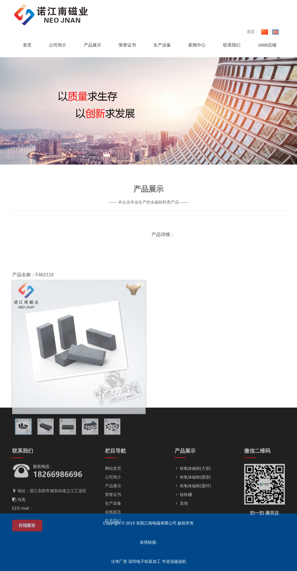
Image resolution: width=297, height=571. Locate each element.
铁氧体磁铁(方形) (193, 496)
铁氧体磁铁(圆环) (193, 514)
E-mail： (22, 536)
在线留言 (113, 540)
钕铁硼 (183, 522)
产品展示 (113, 514)
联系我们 (113, 549)
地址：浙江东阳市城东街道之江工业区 (49, 519)
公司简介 (113, 505)
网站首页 (113, 496)
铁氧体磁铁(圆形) (193, 505)
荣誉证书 (113, 522)
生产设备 (113, 531)
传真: (19, 527)
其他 (181, 531)
